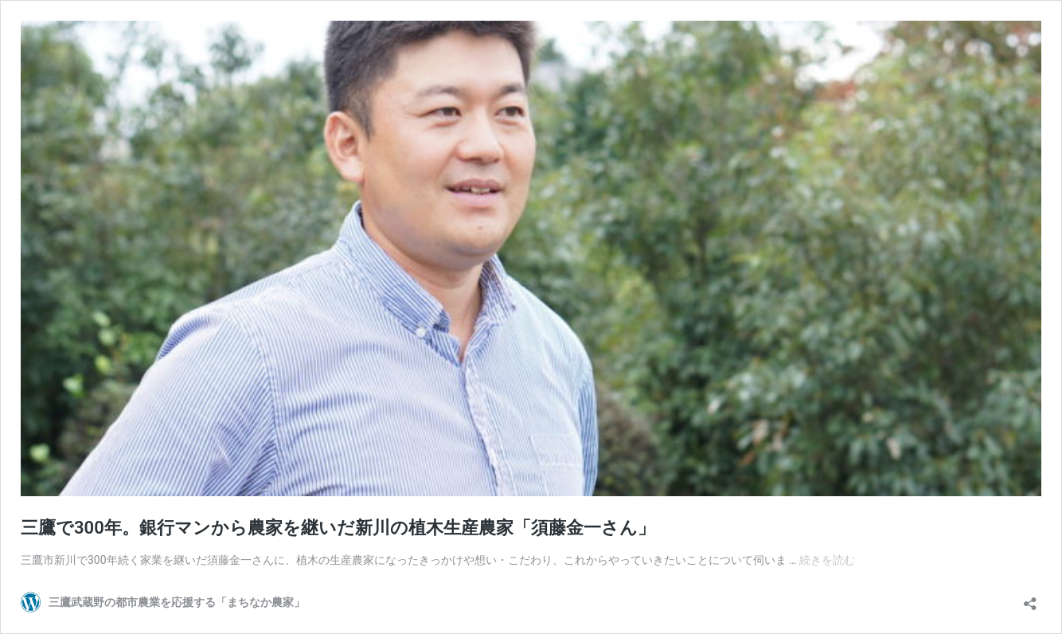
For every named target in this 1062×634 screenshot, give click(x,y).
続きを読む (827, 560)
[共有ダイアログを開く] (1030, 598)
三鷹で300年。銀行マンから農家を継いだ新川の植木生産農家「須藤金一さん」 (338, 528)
